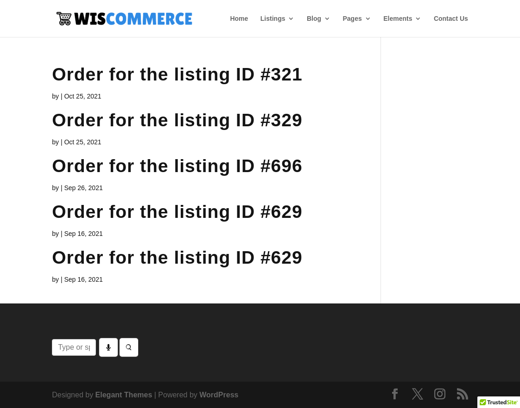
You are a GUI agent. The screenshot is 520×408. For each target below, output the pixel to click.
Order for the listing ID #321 (177, 74)
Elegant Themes (123, 395)
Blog (314, 18)
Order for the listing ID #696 (177, 166)
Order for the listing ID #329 (177, 120)
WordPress (218, 395)
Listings (272, 18)
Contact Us (451, 18)
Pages (351, 18)
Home (239, 18)
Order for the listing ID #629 (177, 212)
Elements (397, 18)
